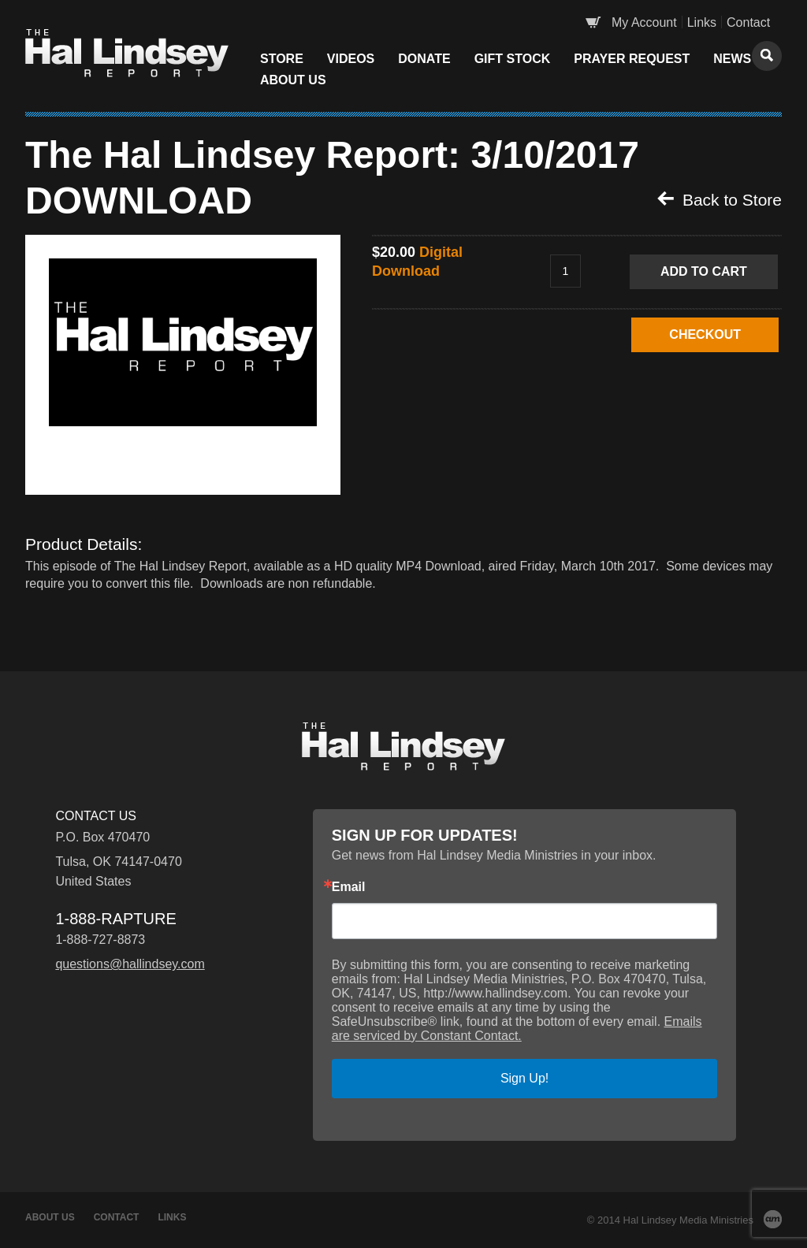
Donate (424, 58)
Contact (748, 22)
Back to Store (719, 199)
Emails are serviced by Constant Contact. (517, 1028)
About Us (293, 80)
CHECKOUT (705, 334)
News (732, 58)
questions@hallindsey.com (129, 964)
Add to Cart (703, 271)
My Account (644, 22)
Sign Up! (524, 1078)
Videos (350, 58)
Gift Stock (512, 58)
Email (349, 887)
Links (701, 22)
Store (281, 58)
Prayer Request (632, 58)
